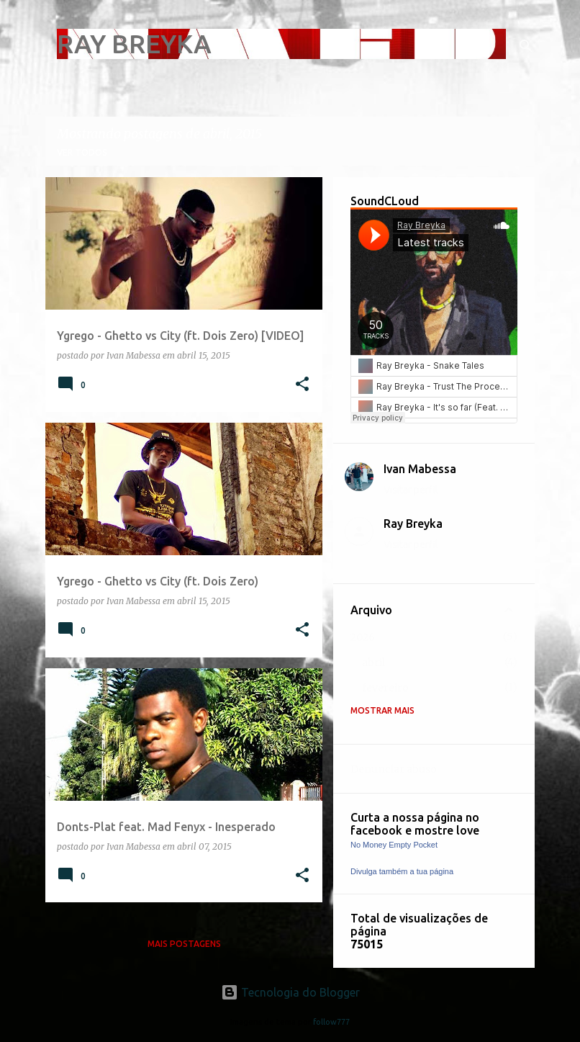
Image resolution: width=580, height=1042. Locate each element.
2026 (362, 637)
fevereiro (385, 687)
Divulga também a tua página (401, 871)
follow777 (331, 1022)
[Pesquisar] (526, 46)
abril (373, 662)
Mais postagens (184, 943)
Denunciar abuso (393, 769)
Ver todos (82, 152)
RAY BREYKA (134, 43)
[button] (302, 385)
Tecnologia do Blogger (290, 992)
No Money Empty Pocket (394, 844)
